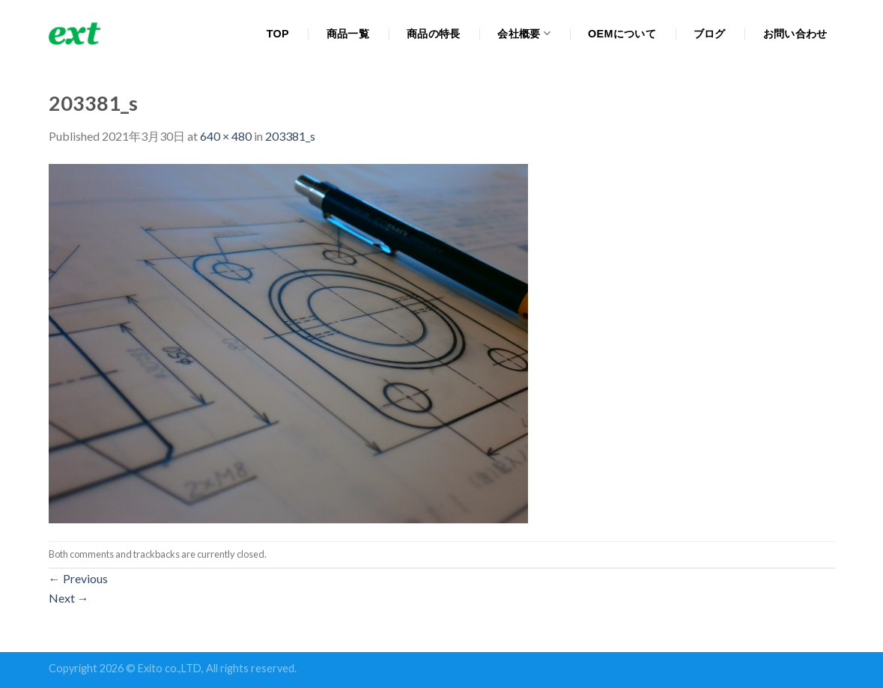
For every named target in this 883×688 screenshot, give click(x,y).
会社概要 (523, 33)
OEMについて (622, 34)
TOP (278, 34)
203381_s (290, 136)
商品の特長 (433, 34)
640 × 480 (226, 136)
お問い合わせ (795, 34)
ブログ (710, 34)
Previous (78, 578)
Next (69, 598)
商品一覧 (348, 34)
